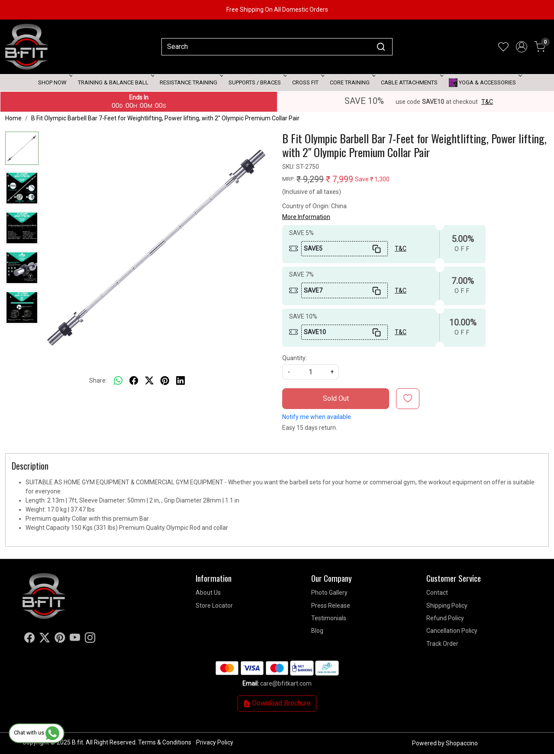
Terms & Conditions (164, 742)
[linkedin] (180, 380)
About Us (208, 592)
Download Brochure (277, 703)
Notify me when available (316, 416)
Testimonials (328, 618)
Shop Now (54, 82)
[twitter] (149, 380)
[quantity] (310, 372)
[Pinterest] (60, 639)
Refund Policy (445, 618)
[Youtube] (75, 639)
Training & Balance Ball (115, 82)
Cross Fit (307, 82)
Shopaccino (462, 743)
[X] (45, 639)
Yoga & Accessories (484, 82)
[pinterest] (165, 380)
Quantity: (294, 357)
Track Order (442, 643)
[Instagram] (90, 639)
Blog (317, 630)
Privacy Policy (214, 742)
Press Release (330, 605)
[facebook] (134, 380)
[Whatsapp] (118, 380)
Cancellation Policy (451, 630)
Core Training (352, 82)
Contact (437, 592)
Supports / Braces (257, 82)
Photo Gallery (329, 592)
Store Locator (214, 605)
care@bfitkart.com (286, 683)
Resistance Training (191, 82)
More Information (306, 216)
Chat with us (36, 732)
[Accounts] (521, 46)
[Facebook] (29, 639)
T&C (487, 101)
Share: (98, 380)
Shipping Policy (446, 605)
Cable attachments (411, 82)
